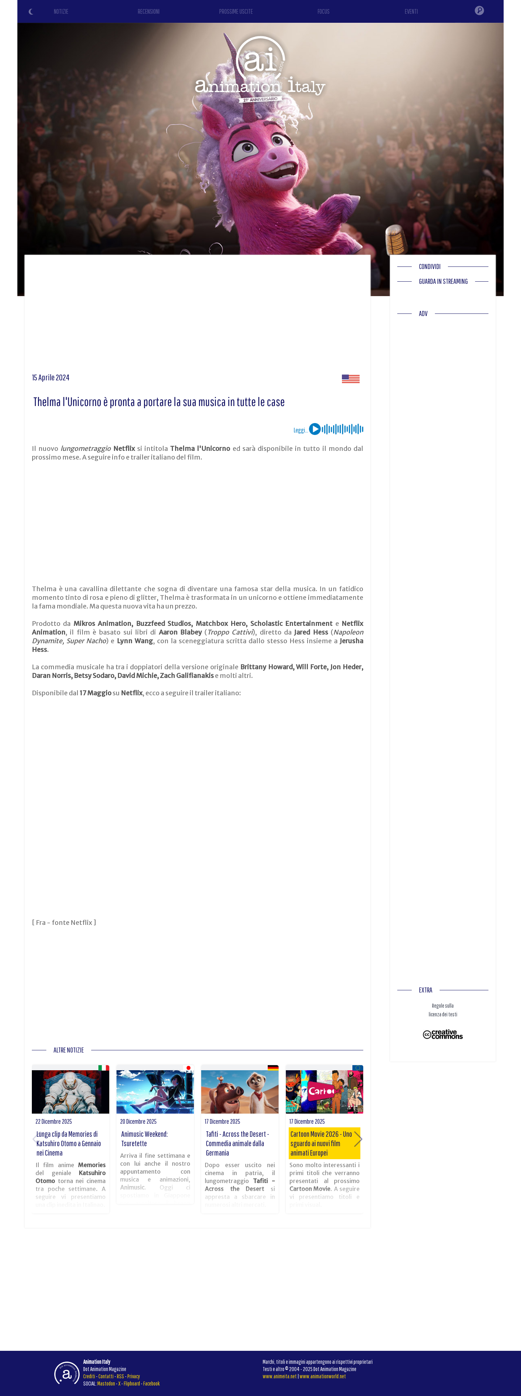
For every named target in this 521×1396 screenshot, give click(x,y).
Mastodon (106, 1383)
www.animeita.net (280, 1376)
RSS (120, 1376)
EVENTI (411, 11)
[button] (358, 1139)
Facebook (151, 1383)
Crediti (89, 1376)
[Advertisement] (197, 316)
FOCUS (324, 11)
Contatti (106, 1376)
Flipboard (132, 1383)
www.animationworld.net (323, 1376)
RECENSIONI (149, 11)
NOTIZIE (61, 11)
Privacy (133, 1376)
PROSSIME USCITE (236, 11)
